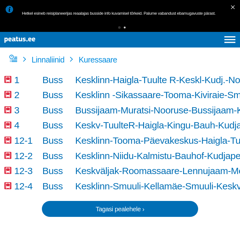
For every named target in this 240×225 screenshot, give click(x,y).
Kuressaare (98, 59)
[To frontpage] (45, 40)
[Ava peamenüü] (229, 39)
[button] (119, 27)
